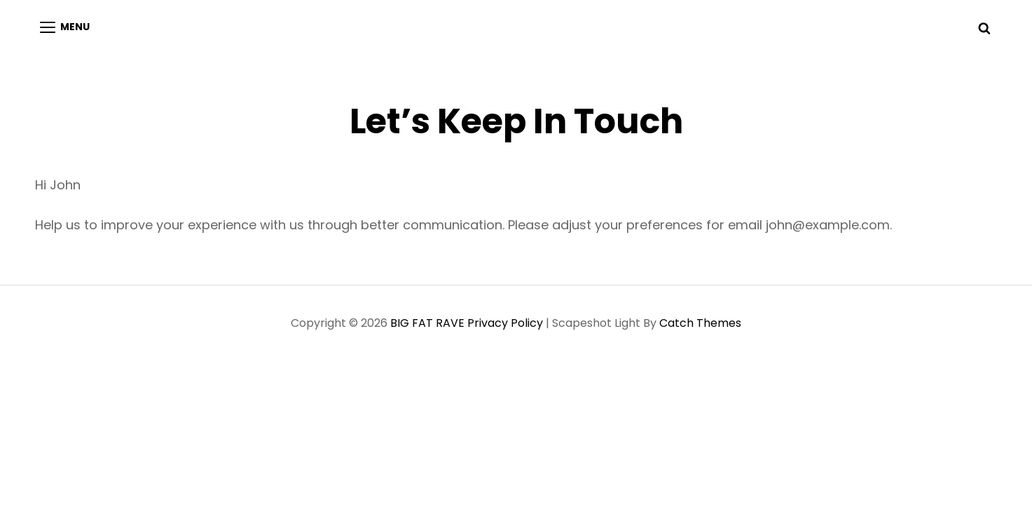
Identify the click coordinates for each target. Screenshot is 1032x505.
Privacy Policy (505, 323)
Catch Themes (700, 323)
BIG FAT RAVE (427, 323)
